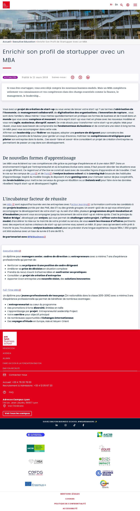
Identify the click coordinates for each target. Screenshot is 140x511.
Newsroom (9, 348)
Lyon (32, 173)
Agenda (7, 353)
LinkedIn (88, 77)
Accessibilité (70, 508)
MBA (9, 204)
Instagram (72, 77)
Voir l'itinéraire (15, 405)
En (116, 4)
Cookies (70, 498)
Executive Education (24, 41)
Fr (111, 4)
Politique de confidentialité (70, 503)
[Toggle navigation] (135, 5)
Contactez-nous (18, 374)
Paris (47, 173)
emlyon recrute (11, 368)
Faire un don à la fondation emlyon (22, 363)
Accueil (7, 41)
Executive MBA (11, 250)
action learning (79, 204)
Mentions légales (70, 494)
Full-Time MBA (11, 290)
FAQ (11, 392)
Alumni (6, 358)
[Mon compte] (127, 5)
